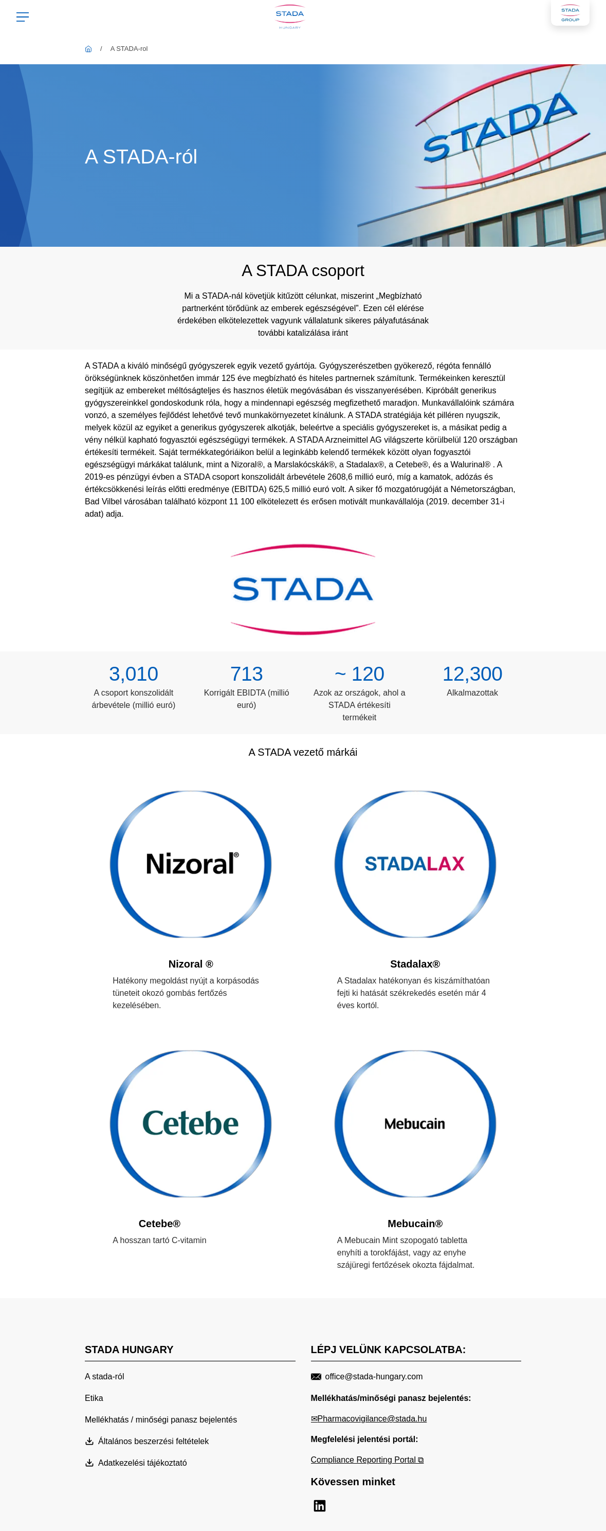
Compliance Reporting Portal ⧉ (367, 1459)
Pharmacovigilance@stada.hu (372, 1418)
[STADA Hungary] (88, 48)
